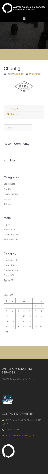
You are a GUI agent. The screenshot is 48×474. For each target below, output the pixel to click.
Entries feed (9, 229)
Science (7, 199)
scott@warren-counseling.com (20, 435)
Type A (7, 203)
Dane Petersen (35, 74)
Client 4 (10, 114)
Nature (7, 188)
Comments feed (11, 234)
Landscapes (9, 183)
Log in (7, 224)
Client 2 (14, 109)
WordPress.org (11, 239)
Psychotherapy (11, 193)
